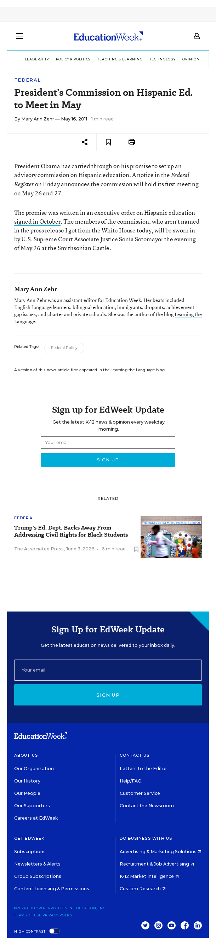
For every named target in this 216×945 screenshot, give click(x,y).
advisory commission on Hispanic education (71, 175)
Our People (27, 793)
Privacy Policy (57, 915)
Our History (27, 781)
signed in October (37, 221)
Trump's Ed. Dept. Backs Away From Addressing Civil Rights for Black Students (71, 531)
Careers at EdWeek (36, 818)
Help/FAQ (131, 781)
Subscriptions (30, 851)
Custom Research (143, 888)
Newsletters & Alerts (37, 864)
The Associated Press (39, 548)
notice (145, 175)
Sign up (108, 695)
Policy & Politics (73, 59)
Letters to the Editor (143, 768)
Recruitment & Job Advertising (157, 864)
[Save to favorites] (108, 142)
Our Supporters (32, 805)
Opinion (190, 59)
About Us (26, 755)
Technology (162, 59)
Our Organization (34, 768)
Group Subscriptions (37, 876)
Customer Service (140, 793)
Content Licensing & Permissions (51, 888)
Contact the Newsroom (147, 805)
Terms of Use (27, 915)
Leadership (37, 59)
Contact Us (135, 755)
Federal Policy (64, 347)
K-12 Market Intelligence (149, 876)
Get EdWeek (29, 838)
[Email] (108, 670)
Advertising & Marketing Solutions (160, 851)
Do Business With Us (146, 838)
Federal (27, 80)
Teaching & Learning (119, 59)
